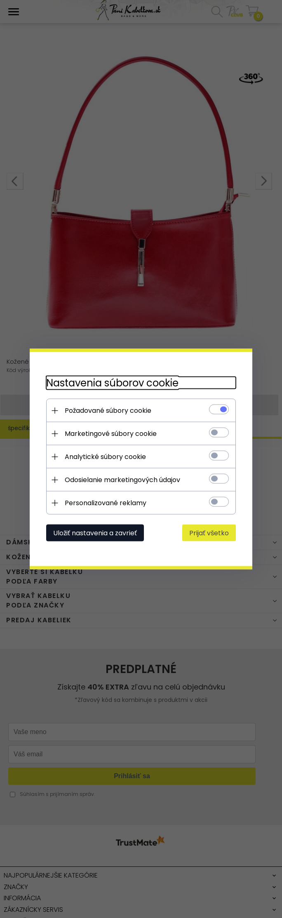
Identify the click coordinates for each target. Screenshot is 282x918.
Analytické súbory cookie (105, 456)
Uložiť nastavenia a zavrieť (95, 533)
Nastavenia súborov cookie (112, 383)
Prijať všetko (209, 533)
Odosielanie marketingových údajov (122, 480)
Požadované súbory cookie (108, 410)
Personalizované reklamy (105, 503)
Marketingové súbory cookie (111, 433)
